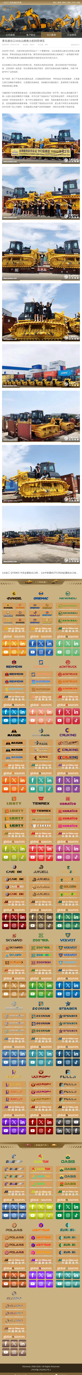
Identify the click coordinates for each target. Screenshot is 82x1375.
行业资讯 (71, 35)
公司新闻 (10, 35)
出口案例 (51, 35)
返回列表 (75, 45)
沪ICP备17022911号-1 (41, 1370)
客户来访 (30, 35)
